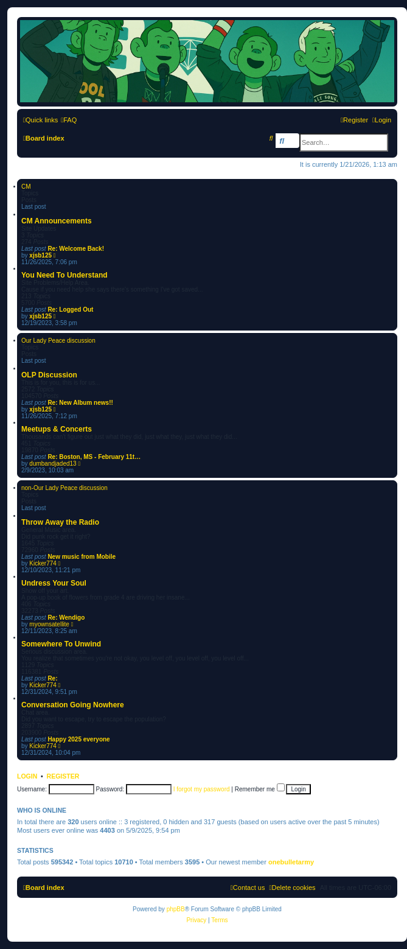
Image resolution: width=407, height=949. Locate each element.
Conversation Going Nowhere (72, 705)
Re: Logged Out (70, 309)
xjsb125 (40, 255)
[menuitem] (69, 120)
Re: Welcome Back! (75, 248)
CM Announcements (56, 221)
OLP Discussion (49, 375)
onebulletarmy (291, 862)
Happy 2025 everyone (78, 739)
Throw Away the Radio (60, 522)
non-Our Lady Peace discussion (64, 488)
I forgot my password (201, 789)
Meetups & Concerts (56, 429)
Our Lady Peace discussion (58, 340)
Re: (52, 678)
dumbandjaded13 (52, 463)
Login (27, 776)
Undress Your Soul (53, 583)
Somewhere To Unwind (61, 644)
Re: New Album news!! (80, 402)
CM (26, 186)
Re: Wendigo (66, 617)
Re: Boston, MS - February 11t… (94, 456)
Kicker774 (42, 563)
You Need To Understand (64, 275)
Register (63, 776)
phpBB (176, 909)
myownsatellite (49, 624)
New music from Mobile (81, 556)
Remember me (260, 789)
